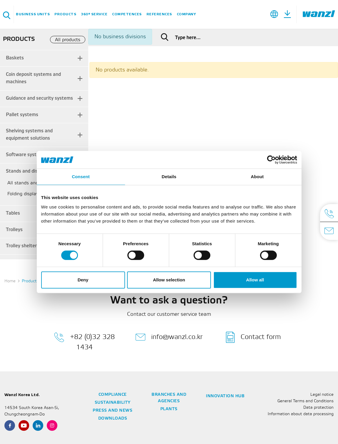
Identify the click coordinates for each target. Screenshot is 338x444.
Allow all (255, 279)
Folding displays (24, 194)
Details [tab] (169, 176)
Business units (33, 14)
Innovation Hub (225, 396)
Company (186, 14)
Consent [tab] (81, 176)
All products (67, 40)
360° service (94, 14)
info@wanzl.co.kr (169, 337)
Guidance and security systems (39, 98)
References (159, 14)
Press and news (112, 411)
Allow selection (169, 279)
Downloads (112, 418)
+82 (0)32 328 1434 (84, 341)
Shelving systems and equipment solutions (29, 135)
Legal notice (322, 395)
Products (65, 14)
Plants (169, 409)
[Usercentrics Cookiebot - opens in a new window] (271, 159)
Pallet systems (22, 115)
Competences (127, 14)
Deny (83, 279)
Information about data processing (301, 414)
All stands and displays (32, 183)
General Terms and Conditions (305, 401)
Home (10, 281)
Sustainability (113, 403)
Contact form (253, 337)
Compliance (113, 395)
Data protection (318, 408)
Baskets (15, 58)
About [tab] (257, 176)
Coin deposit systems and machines (33, 78)
